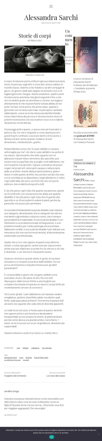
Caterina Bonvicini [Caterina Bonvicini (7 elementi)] (88, 188)
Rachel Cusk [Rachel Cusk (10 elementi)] (85, 229)
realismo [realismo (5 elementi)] (93, 229)
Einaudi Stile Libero (41, 358)
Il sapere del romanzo (15, 375)
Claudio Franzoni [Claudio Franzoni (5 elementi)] (91, 191)
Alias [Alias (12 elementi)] (87, 180)
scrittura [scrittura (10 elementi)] (76, 236)
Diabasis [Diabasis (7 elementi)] (91, 194)
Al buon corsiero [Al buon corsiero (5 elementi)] (78, 169)
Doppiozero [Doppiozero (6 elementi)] (77, 197)
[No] (98, 434)
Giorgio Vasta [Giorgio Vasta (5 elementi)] (93, 207)
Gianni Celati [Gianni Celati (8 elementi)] (83, 207)
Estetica (25, 348)
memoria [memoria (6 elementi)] (84, 220)
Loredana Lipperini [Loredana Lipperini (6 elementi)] (80, 216)
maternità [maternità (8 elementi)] (77, 220)
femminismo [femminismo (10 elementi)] (87, 204)
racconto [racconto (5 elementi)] (76, 229)
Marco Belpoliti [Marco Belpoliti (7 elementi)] (92, 216)
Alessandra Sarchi (51, 17)
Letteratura (35, 348)
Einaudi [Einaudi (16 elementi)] (85, 197)
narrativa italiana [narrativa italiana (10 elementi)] (84, 223)
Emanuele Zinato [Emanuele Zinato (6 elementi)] (88, 200)
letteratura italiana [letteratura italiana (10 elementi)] (90, 213)
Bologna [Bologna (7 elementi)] (90, 184)
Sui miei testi (47, 348)
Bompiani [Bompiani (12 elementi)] (77, 188)
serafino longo (11, 391)
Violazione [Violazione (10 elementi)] (77, 245)
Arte (18, 348)
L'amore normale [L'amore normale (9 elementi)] (80, 210)
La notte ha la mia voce (12, 360)
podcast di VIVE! (85, 136)
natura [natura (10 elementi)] (94, 223)
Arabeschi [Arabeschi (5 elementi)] (83, 184)
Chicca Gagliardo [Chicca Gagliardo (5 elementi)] (79, 191)
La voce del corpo (55, 375)
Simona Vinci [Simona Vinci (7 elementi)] (83, 242)
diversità (29, 358)
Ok (51, 437)
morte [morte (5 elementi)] (75, 223)
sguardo (26, 360)
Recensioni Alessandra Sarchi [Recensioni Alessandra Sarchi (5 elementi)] (83, 232)
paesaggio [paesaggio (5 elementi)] (89, 226)
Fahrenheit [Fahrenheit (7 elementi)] (77, 204)
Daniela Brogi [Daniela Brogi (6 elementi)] (82, 194)
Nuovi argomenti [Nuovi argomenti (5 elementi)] (79, 226)
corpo (21, 358)
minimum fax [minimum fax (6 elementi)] (93, 220)
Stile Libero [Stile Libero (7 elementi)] (93, 242)
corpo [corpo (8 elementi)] (75, 194)
